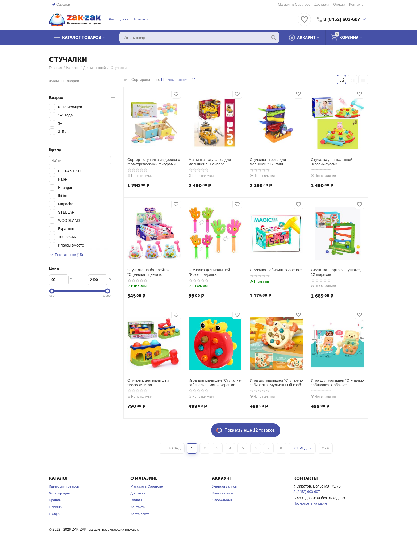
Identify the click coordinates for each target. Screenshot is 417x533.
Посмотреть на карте (310, 503)
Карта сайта (139, 514)
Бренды (55, 500)
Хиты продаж (59, 493)
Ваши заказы (222, 493)
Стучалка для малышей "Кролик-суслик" (331, 161)
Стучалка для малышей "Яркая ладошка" (209, 272)
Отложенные (222, 500)
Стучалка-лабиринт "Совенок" (276, 270)
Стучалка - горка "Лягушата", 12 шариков (336, 272)
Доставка (321, 4)
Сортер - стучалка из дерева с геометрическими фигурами (153, 161)
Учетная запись (224, 486)
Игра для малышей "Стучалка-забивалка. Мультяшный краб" (276, 382)
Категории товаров (64, 486)
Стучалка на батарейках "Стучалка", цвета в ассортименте (148, 272)
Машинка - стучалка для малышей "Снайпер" (210, 161)
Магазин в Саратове (294, 4)
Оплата (339, 4)
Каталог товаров (81, 37)
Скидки (54, 514)
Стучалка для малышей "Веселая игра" (148, 382)
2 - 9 (325, 448)
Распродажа (118, 19)
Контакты (356, 4)
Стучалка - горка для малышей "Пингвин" (268, 161)
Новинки (141, 19)
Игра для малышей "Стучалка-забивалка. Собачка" (337, 382)
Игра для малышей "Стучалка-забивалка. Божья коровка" (215, 382)
